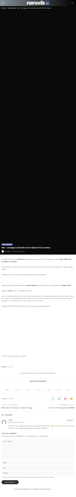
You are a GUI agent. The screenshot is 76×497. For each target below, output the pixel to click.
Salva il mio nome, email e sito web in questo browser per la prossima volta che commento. (29, 477)
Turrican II (8, 251)
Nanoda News (7, 244)
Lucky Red (9, 367)
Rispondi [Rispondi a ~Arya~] (70, 420)
